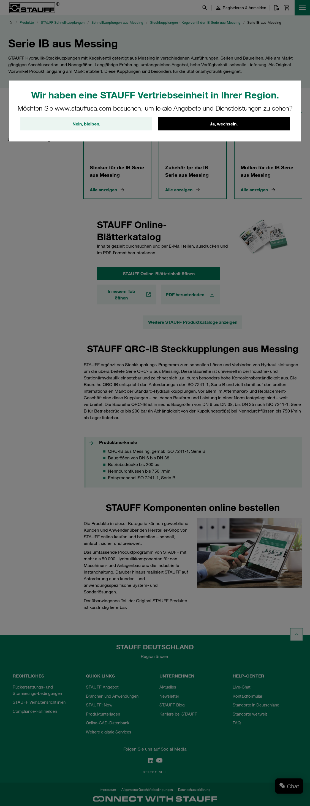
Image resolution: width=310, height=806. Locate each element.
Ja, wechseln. (224, 124)
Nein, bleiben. (86, 124)
